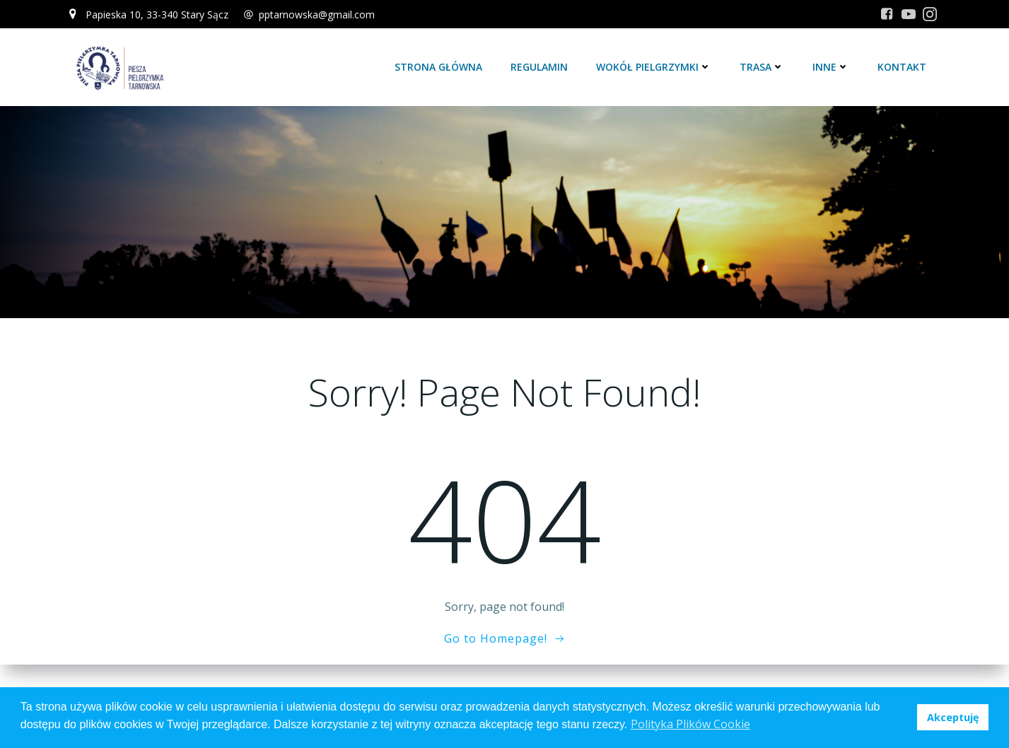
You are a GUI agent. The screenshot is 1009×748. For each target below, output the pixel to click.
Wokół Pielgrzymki (653, 67)
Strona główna (438, 67)
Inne (830, 67)
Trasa (762, 67)
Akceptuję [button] (953, 717)
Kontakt (901, 67)
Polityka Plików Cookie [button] (690, 724)
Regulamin (539, 67)
